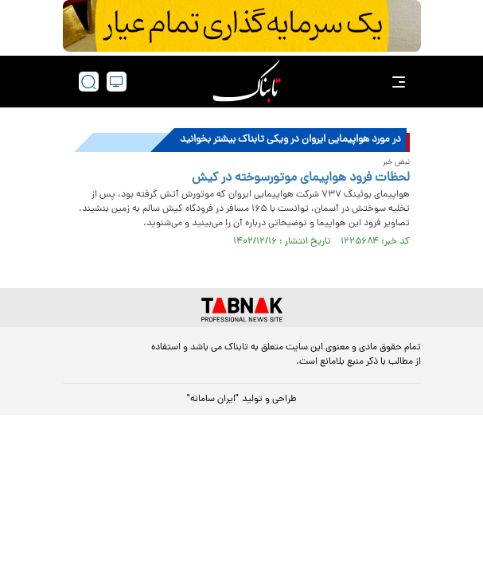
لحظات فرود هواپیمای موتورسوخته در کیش (301, 178)
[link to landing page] (246, 81)
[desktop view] (117, 82)
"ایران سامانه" (213, 399)
